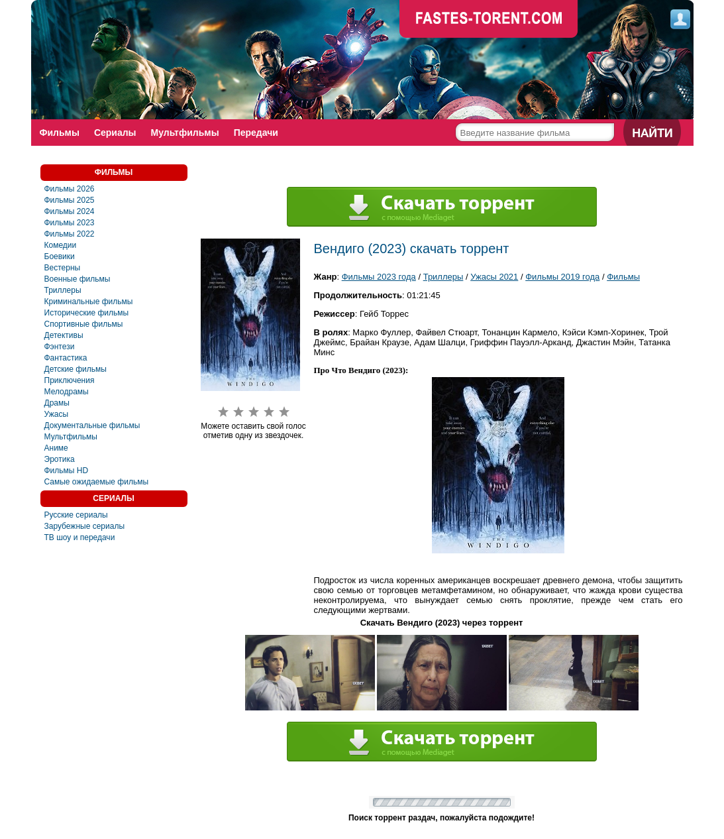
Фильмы (59, 132)
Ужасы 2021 (494, 277)
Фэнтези (59, 346)
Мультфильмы (185, 132)
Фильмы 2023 (69, 222)
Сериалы (115, 132)
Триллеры (62, 290)
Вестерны (62, 267)
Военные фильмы (77, 279)
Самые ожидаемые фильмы (96, 481)
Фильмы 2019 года (562, 277)
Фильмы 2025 (69, 200)
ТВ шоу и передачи (79, 537)
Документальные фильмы (92, 425)
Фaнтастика (65, 358)
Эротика (59, 459)
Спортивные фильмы (83, 324)
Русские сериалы (76, 515)
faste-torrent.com (488, 20)
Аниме (56, 448)
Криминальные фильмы (88, 301)
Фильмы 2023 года (379, 277)
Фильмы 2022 (69, 234)
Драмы (57, 403)
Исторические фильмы (86, 312)
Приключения (69, 380)
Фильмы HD (66, 470)
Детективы (63, 335)
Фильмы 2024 (69, 211)
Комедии (60, 245)
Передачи (256, 132)
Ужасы (56, 414)
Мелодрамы (66, 391)
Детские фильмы (75, 369)
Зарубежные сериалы (84, 526)
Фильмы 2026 (69, 189)
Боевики (59, 256)
